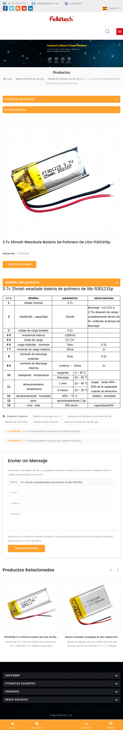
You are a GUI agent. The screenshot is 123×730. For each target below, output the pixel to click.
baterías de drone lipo (16, 422)
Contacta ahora (19, 264)
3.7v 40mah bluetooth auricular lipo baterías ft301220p (52, 441)
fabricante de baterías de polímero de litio (90, 416)
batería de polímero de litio (30, 79)
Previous (110, 568)
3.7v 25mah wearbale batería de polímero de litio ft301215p (51, 482)
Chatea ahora (62, 724)
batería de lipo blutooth (46, 422)
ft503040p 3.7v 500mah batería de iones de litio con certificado (31, 637)
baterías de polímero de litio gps (81, 422)
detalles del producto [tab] (61, 282)
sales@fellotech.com (48, 3)
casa (7, 79)
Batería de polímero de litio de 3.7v (66, 79)
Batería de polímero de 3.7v (47, 416)
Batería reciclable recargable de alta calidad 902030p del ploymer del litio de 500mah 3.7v (92, 637)
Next (117, 568)
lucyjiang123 (75, 3)
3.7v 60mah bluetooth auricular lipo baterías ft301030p (51, 431)
